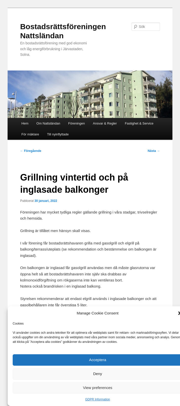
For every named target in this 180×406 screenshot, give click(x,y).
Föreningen (76, 123)
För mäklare (30, 134)
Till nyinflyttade (58, 134)
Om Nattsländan (48, 123)
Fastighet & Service (139, 123)
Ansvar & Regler (105, 123)
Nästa (154, 151)
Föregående (30, 151)
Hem (25, 123)
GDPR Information (97, 399)
